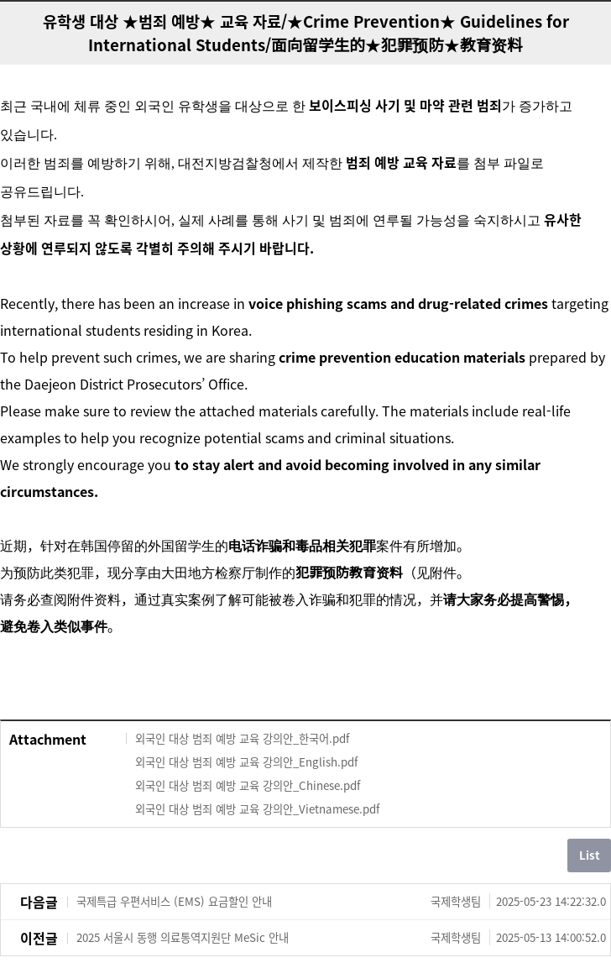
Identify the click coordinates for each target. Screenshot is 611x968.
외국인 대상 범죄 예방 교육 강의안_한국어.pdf (242, 738)
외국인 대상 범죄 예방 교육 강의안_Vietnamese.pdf (257, 809)
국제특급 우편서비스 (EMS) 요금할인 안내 (341, 901)
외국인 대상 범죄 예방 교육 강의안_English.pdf (246, 762)
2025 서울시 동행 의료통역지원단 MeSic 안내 (341, 938)
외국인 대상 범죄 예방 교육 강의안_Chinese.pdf (247, 785)
